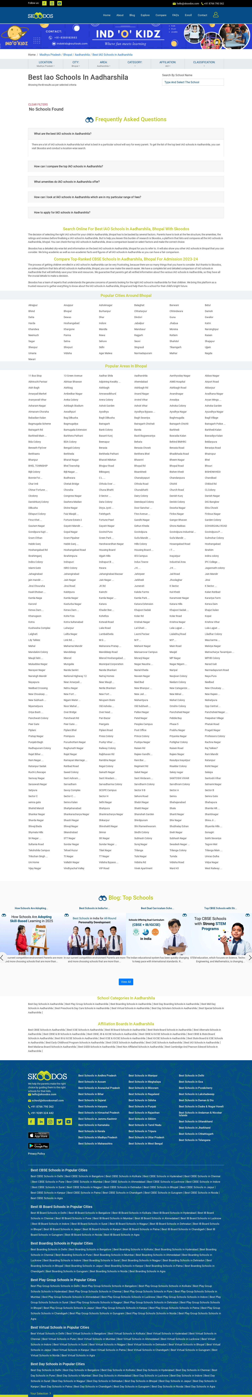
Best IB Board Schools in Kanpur (102, 1229)
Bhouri (208, 465)
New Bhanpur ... (143, 688)
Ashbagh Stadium (73, 405)
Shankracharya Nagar (111, 814)
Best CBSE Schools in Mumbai (85, 1181)
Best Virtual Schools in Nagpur (107, 1344)
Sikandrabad (71, 832)
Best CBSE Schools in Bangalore (84, 1176)
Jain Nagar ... (106, 580)
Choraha (68, 489)
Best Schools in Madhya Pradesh (97, 1137)
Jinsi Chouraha (36, 586)
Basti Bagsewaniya (144, 435)
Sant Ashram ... (72, 778)
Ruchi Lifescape (37, 772)
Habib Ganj (34, 543)
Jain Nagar (70, 580)
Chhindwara (176, 311)
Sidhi (101, 347)
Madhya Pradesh (50, 54)
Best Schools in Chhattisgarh (196, 1134)
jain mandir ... (35, 580)
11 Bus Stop (35, 375)
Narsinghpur (212, 329)
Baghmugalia (177, 417)
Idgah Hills (104, 555)
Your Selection (40, 1393)
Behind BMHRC (178, 441)
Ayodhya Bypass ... (144, 411)
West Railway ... (213, 868)
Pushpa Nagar (142, 742)
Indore (102, 323)
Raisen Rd (139, 748)
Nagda (208, 353)
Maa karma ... (212, 640)
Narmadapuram (143, 353)
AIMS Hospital (177, 381)
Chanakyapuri (142, 477)
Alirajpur (33, 305)
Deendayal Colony (144, 501)
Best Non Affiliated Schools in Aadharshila (140, 1046)
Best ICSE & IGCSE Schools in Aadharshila (122, 1038)
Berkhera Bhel (141, 453)
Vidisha (68, 353)
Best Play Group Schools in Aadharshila (86, 1004)
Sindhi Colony (141, 832)
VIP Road (104, 868)
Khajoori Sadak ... (179, 610)
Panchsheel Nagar (180, 712)
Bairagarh (104, 423)
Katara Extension (143, 604)
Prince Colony (141, 736)
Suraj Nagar (140, 844)
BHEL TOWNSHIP (38, 465)
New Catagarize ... (180, 688)
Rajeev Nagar (177, 754)
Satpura (32, 790)
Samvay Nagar (36, 778)
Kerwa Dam (211, 604)
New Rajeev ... (212, 694)
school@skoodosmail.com (46, 1100)
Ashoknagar (105, 305)
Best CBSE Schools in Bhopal (161, 1187)
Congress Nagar (73, 495)
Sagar (31, 341)
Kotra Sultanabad (73, 622)
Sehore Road (141, 796)
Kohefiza (104, 616)
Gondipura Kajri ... (38, 531)
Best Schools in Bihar (91, 1094)
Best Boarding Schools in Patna (164, 1265)
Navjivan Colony (178, 676)
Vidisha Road (177, 862)
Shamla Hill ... (212, 808)
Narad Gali (211, 664)
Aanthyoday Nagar (180, 375)
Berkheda (69, 453)
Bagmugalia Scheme (39, 423)
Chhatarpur (140, 311)
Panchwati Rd (71, 718)
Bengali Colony (72, 447)
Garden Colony (213, 519)
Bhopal (67, 54)
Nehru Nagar (71, 688)
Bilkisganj (104, 471)
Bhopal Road (177, 465)
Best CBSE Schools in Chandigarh (122, 1192)
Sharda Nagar (36, 820)
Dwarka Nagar (177, 507)
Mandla (103, 329)
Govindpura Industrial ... (183, 531)
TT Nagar (104, 856)
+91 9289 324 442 (41, 1113)
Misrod (67, 658)
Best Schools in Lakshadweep (196, 1094)
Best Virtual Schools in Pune (59, 1339)
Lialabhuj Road (178, 634)
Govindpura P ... (214, 531)
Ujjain (208, 347)
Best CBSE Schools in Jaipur (197, 1187)
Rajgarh (138, 335)
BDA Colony (70, 441)
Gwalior (209, 317)
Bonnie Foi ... (35, 477)
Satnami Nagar (213, 784)
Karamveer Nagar (179, 598)
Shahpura (104, 808)
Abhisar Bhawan (73, 381)
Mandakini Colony (38, 652)
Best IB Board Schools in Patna (141, 1229)
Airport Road (212, 381)
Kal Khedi (175, 592)
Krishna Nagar (177, 622)
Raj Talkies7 (211, 748)
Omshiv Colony (178, 706)
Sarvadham (70, 784)
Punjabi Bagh (35, 742)
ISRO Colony (70, 568)
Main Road (175, 646)
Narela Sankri (71, 670)
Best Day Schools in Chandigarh (93, 1386)
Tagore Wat (211, 844)
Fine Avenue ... (142, 513)
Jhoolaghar (176, 580)
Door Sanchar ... (143, 507)
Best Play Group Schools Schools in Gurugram (97, 1313)
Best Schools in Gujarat (92, 1100)
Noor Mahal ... (71, 706)
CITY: (76, 64)
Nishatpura (211, 700)
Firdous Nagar (213, 513)
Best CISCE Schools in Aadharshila (125, 1042)
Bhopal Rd (140, 465)
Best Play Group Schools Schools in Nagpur (96, 1302)
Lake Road (105, 628)
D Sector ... (105, 495)
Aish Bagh (34, 387)
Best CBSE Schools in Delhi (47, 1176)
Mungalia (69, 664)
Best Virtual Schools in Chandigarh (148, 1350)
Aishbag (68, 387)
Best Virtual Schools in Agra (78, 1355)
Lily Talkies (34, 640)
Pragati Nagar (212, 730)
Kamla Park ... (142, 598)
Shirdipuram (141, 820)
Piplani (32, 730)
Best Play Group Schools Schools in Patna (174, 1308)
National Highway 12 (75, 676)
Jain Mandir (211, 574)
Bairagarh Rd (35, 429)
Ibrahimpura (70, 555)
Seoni (137, 341)
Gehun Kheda (141, 525)
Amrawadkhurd (107, 393)
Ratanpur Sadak (37, 766)
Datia (31, 317)
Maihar (173, 353)
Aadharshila (82, 54)
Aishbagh (104, 387)
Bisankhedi (140, 471)
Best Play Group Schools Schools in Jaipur (69, 1308)
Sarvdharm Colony (144, 784)
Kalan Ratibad (212, 592)
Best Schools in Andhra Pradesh (97, 1075)
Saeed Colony (71, 772)
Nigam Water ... (72, 700)
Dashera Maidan (73, 501)
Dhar (101, 317)
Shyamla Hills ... (213, 826)
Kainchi (103, 592)
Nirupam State (107, 700)
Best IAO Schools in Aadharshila (112, 54)
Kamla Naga (35, 598)
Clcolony (33, 495)
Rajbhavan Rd (106, 754)
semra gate (34, 802)
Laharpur (69, 628)
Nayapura (33, 682)
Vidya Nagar (211, 862)
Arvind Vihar (141, 399)
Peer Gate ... (70, 724)
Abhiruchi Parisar (37, 381)
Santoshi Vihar (213, 778)
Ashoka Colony (178, 405)
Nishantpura (141, 700)
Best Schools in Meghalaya (145, 1082)
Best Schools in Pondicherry (195, 1088)
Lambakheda (106, 634)
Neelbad (209, 682)
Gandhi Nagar (142, 519)
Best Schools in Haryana (92, 1106)
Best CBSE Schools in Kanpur (48, 1192)
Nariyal (173, 670)
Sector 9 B (139, 790)
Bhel (207, 459)
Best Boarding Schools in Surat (101, 1260)
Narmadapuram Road (217, 670)
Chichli (173, 483)
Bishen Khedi (177, 471)
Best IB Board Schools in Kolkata (131, 1212)
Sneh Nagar (176, 832)
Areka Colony (71, 399)
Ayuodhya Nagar (214, 411)
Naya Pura (211, 676)
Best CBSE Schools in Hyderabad (162, 1176)
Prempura (69, 736)
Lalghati (32, 634)
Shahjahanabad (72, 808)
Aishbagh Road (178, 387)
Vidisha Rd (140, 862)
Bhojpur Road (106, 465)
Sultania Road (36, 844)
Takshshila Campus (39, 850)
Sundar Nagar (71, 844)
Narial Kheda (141, 670)
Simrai (102, 832)
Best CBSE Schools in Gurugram (163, 1192)
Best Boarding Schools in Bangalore (90, 1249)
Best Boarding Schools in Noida (108, 1271)
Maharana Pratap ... (110, 646)
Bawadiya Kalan (214, 435)
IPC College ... (212, 561)
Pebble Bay (176, 718)
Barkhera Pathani (73, 435)
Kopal (208, 616)
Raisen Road (176, 748)
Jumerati (139, 586)
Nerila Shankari (107, 688)
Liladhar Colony (213, 634)
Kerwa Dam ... (36, 610)
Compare (161, 15)
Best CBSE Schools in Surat (48, 1187)
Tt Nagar (68, 856)
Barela (137, 429)
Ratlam (174, 335)
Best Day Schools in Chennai (193, 1370)
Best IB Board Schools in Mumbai (113, 1218)
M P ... (137, 640)
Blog (132, 15)
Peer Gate (33, 724)
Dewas (67, 317)
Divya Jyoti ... (106, 507)
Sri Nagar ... (34, 838)
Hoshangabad (71, 323)
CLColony (210, 489)
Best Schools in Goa (191, 1082)
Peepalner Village (214, 718)
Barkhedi (174, 429)
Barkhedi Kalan (213, 429)
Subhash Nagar (178, 838)
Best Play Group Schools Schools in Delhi (55, 1286)
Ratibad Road (71, 766)
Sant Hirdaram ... (143, 778)
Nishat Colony (177, 700)
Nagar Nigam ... (178, 664)
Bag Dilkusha (71, 417)
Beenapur (104, 441)
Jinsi (207, 580)
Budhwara (69, 477)
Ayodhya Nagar (178, 411)
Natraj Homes (106, 676)
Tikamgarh (175, 347)
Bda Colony (34, 441)
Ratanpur (210, 760)
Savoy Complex (72, 790)
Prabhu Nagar (177, 730)
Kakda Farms (141, 592)
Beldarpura (211, 441)
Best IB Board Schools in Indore (50, 1223)
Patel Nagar (140, 718)
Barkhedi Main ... (37, 435)
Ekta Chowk (211, 507)
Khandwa (33, 329)
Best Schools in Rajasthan (144, 1112)
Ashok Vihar (141, 405)
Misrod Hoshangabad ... (112, 658)
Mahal (31, 646)
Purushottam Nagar (75, 742)
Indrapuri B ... (106, 561)
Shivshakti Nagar (108, 826)
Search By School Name (177, 75)
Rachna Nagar (213, 742)
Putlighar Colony (179, 742)
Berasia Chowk (142, 447)
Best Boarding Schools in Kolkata (133, 1249)
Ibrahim (209, 549)
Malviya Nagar (213, 646)
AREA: (103, 64)
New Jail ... (140, 694)
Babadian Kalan (37, 417)
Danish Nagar (212, 495)
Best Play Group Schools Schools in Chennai (95, 1291)
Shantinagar (211, 814)
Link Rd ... (69, 640)
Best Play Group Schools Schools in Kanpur (121, 1308)
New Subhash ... (37, 700)
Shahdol (174, 341)
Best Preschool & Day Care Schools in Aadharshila (82, 1008)
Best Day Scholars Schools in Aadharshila (174, 1008)
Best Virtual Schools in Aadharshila (131, 1008)
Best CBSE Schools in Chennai (202, 1176)
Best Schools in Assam (92, 1082)
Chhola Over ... (107, 483)
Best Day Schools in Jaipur (175, 1381)
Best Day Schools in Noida (167, 1386)
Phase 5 (174, 724)
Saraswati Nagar (37, 784)
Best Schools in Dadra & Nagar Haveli (201, 1106)
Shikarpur (104, 820)
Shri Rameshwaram (145, 826)
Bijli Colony (34, 471)
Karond (32, 604)
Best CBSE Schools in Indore (203, 1181)
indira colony (212, 555)
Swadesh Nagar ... (180, 844)
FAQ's (175, 15)
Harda (31, 323)
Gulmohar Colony (214, 537)
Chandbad (210, 477)
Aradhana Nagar (214, 393)
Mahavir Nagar (142, 646)
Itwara (102, 568)
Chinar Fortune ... (37, 489)
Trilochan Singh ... (38, 856)
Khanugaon (34, 616)
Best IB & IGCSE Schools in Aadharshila (76, 1038)
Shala (173, 808)
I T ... (172, 549)
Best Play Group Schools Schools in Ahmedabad (70, 1297)
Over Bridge (70, 712)
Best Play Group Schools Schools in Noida (151, 1313)
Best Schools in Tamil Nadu (145, 1125)
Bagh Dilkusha (107, 417)
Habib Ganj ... (71, 543)
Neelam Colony (178, 682)
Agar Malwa (105, 353)
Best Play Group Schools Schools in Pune (148, 1291)
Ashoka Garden (213, 405)
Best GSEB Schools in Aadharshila (96, 1046)
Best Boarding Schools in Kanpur (124, 1265)
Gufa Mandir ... (142, 537)
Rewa (102, 335)
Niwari (31, 359)
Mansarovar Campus (145, 652)
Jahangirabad (71, 574)
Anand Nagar (141, 393)
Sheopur (33, 347)
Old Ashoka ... (106, 706)
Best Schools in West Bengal (146, 1143)
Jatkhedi (139, 580)
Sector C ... (70, 796)
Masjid (173, 652)
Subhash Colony (143, 838)
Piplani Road (106, 730)
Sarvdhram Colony (180, 784)
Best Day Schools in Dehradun (105, 1381)
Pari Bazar (104, 718)
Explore (145, 15)
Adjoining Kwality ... (110, 381)
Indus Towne (141, 561)
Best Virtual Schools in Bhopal (187, 1344)
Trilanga (138, 850)
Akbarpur (210, 387)
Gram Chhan (35, 537)
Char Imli (33, 483)
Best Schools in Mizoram (143, 1088)
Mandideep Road (108, 652)
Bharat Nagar (71, 459)
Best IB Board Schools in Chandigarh (183, 1229)
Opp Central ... (213, 706)
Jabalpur (139, 323)
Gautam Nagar (36, 525)
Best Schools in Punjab (142, 1106)
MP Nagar (175, 658)
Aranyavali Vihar (37, 399)
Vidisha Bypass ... (108, 862)
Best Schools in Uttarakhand (195, 1121)
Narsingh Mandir (37, 676)
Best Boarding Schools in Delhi (49, 1249)
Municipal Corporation (111, 664)
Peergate (104, 724)
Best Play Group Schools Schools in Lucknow (128, 1297)
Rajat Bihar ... (35, 754)
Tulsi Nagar (140, 856)
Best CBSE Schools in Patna (84, 1192)
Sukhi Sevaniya (213, 838)
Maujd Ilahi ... (35, 658)
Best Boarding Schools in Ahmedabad (158, 1255)
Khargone (69, 329)
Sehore (103, 341)
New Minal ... (177, 694)
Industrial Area (178, 561)
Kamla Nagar (71, 598)
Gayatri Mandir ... (73, 525)
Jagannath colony (215, 568)
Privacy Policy (36, 1153)
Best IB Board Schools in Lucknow (201, 1218)
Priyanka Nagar (178, 736)
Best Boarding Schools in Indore (62, 1260)
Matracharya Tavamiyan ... (219, 652)
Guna (173, 317)
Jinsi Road (69, 586)
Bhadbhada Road (179, 453)
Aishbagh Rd (141, 387)
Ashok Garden (107, 405)
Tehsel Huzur (71, 850)
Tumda (173, 856)
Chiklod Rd (211, 483)
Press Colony (106, 736)
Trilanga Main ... (213, 850)
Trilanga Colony (178, 850)
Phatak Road (212, 724)
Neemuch (33, 335)
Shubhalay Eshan (179, 826)
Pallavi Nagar (141, 712)
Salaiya (209, 772)
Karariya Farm (213, 598)
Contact (202, 15)
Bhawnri (138, 459)
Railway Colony (107, 748)
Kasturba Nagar (72, 604)
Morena (174, 329)
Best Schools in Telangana (194, 1140)
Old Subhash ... (142, 706)
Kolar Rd (139, 616)
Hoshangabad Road (75, 549)
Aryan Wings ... (213, 399)
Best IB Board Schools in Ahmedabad (157, 1218)
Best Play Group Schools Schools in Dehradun (151, 1302)
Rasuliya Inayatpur (180, 760)
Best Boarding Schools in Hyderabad (176, 1249)
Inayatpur (175, 555)
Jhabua (174, 323)
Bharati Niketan (107, 459)
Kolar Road (176, 616)
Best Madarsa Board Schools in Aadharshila (52, 1046)
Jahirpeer (139, 574)
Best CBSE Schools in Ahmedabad (125, 1181)
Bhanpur (33, 459)
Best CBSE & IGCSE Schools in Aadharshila (162, 1034)
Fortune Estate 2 (73, 519)
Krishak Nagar (142, 622)
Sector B (209, 790)
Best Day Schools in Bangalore (81, 1370)
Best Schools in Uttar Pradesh (146, 1137)
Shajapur (210, 341)
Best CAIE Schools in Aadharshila (164, 1042)
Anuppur (68, 305)
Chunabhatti (141, 489)
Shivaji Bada (35, 826)
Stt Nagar (104, 838)
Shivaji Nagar (71, 826)
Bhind (31, 311)
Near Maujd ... (106, 682)
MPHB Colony (212, 658)
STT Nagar (69, 838)
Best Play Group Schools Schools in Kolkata (165, 1286)
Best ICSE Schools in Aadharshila (85, 1029)
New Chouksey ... (214, 688)
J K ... (137, 568)
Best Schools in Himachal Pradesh (98, 1112)
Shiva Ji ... (210, 820)
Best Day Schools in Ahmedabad (112, 1375)
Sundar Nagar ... (108, 844)
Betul (208, 305)
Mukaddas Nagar (37, 664)
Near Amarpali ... (73, 682)
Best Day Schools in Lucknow (150, 1375)
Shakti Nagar (141, 808)
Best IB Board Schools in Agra (121, 1234)
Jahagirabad (35, 574)
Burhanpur (105, 311)
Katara (103, 604)
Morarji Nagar (141, 658)
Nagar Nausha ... (143, 664)
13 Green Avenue (73, 375)
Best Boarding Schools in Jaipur (84, 1265)
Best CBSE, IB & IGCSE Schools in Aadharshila (112, 1034)
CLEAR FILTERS (38, 104)
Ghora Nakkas (177, 525)
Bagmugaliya (71, 423)
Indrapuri (69, 561)
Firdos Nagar (177, 513)
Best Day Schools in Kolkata (118, 1370)
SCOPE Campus (107, 790)
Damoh (209, 311)
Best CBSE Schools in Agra (47, 1198)
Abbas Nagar (212, 375)
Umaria (32, 353)
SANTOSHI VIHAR (179, 778)
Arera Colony (106, 399)
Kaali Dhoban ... (37, 592)
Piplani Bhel (70, 730)
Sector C (33, 796)
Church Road (177, 489)
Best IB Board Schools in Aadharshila (125, 1029)
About (120, 15)
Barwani (174, 305)
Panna (67, 335)
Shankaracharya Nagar (76, 814)
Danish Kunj (176, 495)
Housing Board (107, 549)
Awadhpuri (70, 411)
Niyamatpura (35, 706)
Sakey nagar (176, 772)
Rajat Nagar (70, 754)
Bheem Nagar (177, 459)
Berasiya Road (213, 447)
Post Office (140, 730)
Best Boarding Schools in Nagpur (141, 1260)
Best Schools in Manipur (143, 1075)
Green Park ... (106, 537)
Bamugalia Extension (75, 429)
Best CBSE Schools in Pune (48, 1181)
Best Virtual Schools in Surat (70, 1344)
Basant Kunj (105, 435)
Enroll (188, 15)
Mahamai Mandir (73, 646)
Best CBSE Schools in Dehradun (123, 1187)
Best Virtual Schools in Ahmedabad (138, 1339)
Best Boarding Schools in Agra (147, 1271)
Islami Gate (34, 568)
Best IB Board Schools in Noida (83, 1234)
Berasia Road (177, 447)
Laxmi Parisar (141, 634)
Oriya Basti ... (35, 712)
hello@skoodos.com (187, 3)
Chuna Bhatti (106, 489)
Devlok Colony (177, 501)
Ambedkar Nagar (73, 393)
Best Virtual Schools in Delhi (47, 1333)
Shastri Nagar (71, 820)
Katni (208, 323)
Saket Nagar (141, 772)
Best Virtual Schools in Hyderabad (167, 1333)
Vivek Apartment (143, 868)
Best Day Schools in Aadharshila (45, 1004)
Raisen (208, 335)
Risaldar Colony (178, 766)
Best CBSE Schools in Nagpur (84, 1187)
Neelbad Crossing (38, 688)
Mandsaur (140, 329)
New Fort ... (70, 694)
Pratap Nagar (35, 736)
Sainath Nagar (107, 772)
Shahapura (211, 802)
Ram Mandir (211, 754)
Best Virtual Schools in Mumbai (96, 1339)
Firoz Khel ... (35, 519)
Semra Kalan (71, 802)
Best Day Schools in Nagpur (68, 1381)
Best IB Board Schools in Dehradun (170, 1223)
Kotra (31, 622)
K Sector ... (211, 586)
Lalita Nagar (70, 634)
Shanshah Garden (144, 814)
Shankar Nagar (36, 814)
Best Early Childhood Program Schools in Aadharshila (75, 1042)
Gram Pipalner (71, 537)
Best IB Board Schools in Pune (73, 1218)
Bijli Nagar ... (70, 471)
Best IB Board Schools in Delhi (49, 1212)
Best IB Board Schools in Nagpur (129, 1223)
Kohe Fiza (69, 616)
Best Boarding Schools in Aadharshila (130, 1004)
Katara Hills (176, 604)
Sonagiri (209, 832)
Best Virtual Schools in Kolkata (126, 1333)
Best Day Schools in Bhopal (141, 1381)
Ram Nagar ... (36, 760)
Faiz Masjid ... (71, 513)
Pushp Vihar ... (107, 742)
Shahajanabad (178, 802)
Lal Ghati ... (140, 628)
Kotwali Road (106, 622)
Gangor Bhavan (178, 519)
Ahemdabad (141, 381)
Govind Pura (106, 531)
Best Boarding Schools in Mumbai (114, 1255)
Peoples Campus (143, 724)
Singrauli (139, 347)
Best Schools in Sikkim (142, 1119)
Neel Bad (139, 682)
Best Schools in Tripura (142, 1131)
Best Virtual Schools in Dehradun (147, 1344)
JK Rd (102, 586)
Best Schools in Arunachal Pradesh (99, 1088)
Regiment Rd (141, 766)
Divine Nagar (71, 507)
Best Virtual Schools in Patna (108, 1350)
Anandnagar (176, 393)
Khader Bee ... (106, 610)
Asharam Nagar (37, 405)
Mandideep (70, 652)
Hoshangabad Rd (38, 549)
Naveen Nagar (142, 676)
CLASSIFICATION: (204, 64)
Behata (138, 441)
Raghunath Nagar (73, 748)
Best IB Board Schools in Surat (89, 1223)
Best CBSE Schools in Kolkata (123, 1176)
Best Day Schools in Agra (200, 1386)
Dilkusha (33, 507)
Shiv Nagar (176, 820)
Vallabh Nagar (71, 862)
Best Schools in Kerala (91, 1131)
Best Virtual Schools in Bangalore (86, 1333)
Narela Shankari (107, 670)
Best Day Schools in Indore (186, 1375)
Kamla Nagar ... (107, 598)
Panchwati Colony (38, 718)
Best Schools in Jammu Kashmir (97, 1119)
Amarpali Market (37, 393)
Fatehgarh (104, 513)
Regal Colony (106, 766)
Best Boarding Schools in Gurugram (67, 1271)
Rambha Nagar (107, 760)
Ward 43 (174, 868)
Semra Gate (211, 796)
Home (106, 15)
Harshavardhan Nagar (111, 543)
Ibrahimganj (35, 555)
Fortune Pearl (106, 519)
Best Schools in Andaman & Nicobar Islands (200, 1114)
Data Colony (105, 501)
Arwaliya (174, 399)
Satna (67, 341)
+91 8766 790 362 (41, 1106)
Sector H (103, 796)
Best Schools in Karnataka (93, 1125)
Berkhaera (34, 453)
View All (126, 982)
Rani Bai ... (140, 760)
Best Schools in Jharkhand (194, 1127)
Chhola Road (141, 483)
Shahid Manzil (36, 808)
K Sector (174, 586)
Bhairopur (210, 453)
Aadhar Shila (106, 375)
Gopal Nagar (71, 531)
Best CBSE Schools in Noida (201, 1192)
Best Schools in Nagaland (144, 1094)
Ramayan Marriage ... (75, 760)
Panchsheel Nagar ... (216, 712)
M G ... (102, 640)
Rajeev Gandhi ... (143, 754)
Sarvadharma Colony (110, 784)
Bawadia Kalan (178, 435)
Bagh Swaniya (142, 417)
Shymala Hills (35, 832)
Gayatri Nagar (107, 525)
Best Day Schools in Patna (56, 1386)
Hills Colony (140, 543)
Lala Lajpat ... (177, 628)
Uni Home (33, 862)
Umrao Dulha (212, 856)
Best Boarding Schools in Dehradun (183, 1260)
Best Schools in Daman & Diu (196, 1100)
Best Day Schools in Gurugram (132, 1386)
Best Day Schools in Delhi (46, 1370)
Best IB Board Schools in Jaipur (62, 1229)
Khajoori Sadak (142, 610)
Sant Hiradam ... (108, 778)
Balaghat (139, 305)
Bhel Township (72, 465)
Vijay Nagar (34, 868)
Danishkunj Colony (38, 501)
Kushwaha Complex (39, 628)
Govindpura (140, 531)
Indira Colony (35, 561)
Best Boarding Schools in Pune (74, 1255)
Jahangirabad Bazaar (111, 574)
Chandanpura (177, 477)
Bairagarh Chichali (144, 423)
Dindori (138, 317)
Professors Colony (215, 736)
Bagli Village (211, 417)
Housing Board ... (143, 549)
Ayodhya (104, 411)
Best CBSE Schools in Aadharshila (46, 1029)
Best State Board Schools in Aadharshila (170, 1029)
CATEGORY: (135, 64)
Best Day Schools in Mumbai (74, 1375)
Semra (173, 796)
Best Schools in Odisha (142, 1100)
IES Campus (141, 555)
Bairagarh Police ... (215, 423)
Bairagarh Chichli (179, 423)
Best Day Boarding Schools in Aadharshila (176, 1004)
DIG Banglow (212, 501)
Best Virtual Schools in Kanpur (71, 1350)
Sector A (174, 790)
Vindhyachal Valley (74, 868)
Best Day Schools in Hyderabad (155, 1370)
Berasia (103, 447)
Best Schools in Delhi (191, 1075)
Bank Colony (106, 429)
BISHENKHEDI (213, 471)
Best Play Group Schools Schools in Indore (182, 1297)
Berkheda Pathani (109, 453)
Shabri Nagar (141, 802)
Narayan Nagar (36, 670)
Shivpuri (68, 347)
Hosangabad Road (180, 543)
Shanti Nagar (177, 814)
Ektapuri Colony (37, 513)
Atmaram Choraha (38, 411)
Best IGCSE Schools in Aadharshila (166, 1038)
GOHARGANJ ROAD (216, 525)
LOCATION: (45, 64)
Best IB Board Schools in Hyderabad (174, 1212)
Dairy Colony (141, 495)
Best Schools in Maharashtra (95, 1143)
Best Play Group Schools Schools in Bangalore (109, 1286)
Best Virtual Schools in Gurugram (190, 1350)
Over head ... (106, 712)
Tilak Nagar (105, 850)
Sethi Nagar (105, 802)
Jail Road (175, 574)
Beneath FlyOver (37, 447)
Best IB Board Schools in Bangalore (89, 1212)
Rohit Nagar (211, 766)
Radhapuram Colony (39, 748)
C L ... (102, 477)
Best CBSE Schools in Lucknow (165, 1181)
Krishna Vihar (212, 622)
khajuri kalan (212, 610)
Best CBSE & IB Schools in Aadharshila (64, 1034)
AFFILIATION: (168, 64)
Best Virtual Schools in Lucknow (180, 1339)
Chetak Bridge (71, 483)
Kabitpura (69, 592)
